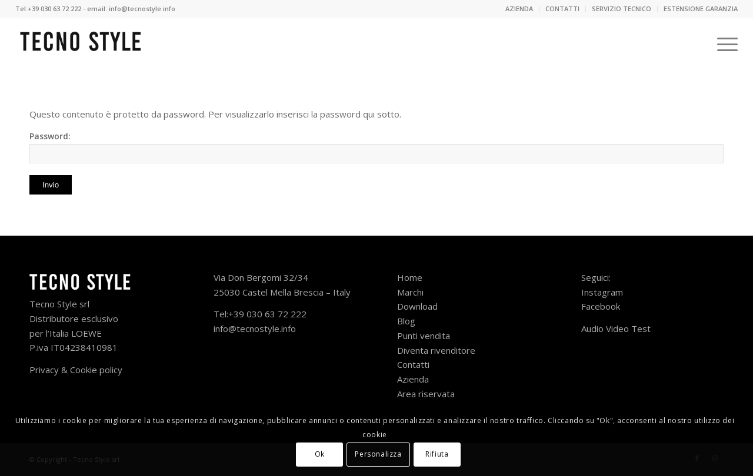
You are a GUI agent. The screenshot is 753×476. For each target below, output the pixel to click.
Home (409, 277)
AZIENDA (519, 8)
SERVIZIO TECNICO (621, 8)
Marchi (410, 292)
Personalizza (378, 454)
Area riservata (426, 394)
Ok (320, 454)
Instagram (602, 292)
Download (417, 306)
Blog (406, 321)
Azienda (414, 379)
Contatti (414, 364)
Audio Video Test (616, 328)
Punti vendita (424, 335)
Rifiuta (436, 454)
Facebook (600, 306)
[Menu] (723, 44)
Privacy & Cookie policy (75, 370)
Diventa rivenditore (436, 350)
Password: (376, 146)
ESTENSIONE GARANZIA (701, 8)
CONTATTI (562, 8)
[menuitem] (519, 9)
